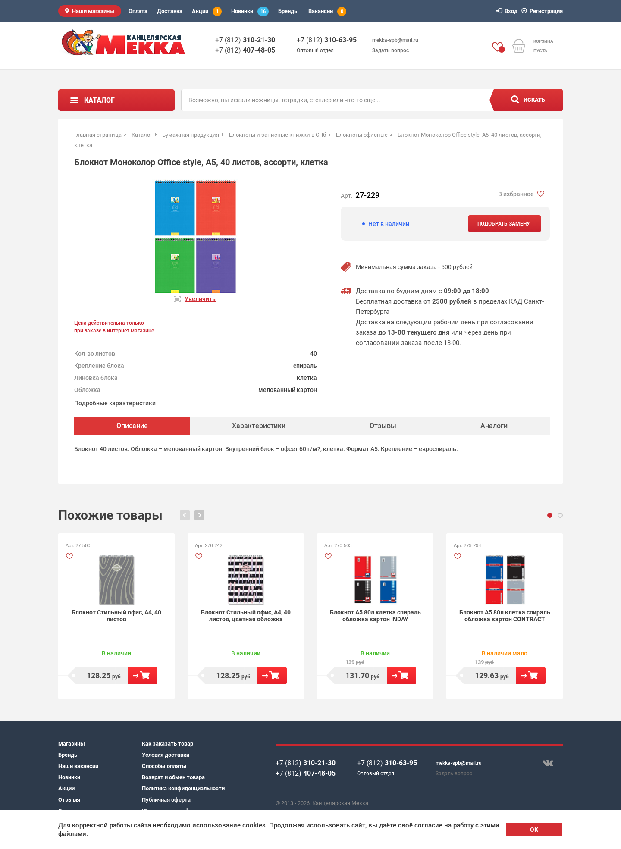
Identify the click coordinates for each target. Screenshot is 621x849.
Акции (207, 11)
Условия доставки (165, 755)
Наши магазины (93, 11)
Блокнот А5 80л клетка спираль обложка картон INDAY (375, 616)
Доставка (169, 11)
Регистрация (543, 11)
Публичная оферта (166, 799)
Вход (508, 11)
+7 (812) (245, 40)
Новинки (250, 11)
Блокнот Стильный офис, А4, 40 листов (116, 616)
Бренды (288, 11)
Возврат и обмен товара (173, 777)
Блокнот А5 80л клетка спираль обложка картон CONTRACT (504, 616)
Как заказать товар (167, 743)
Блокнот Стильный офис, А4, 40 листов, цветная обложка (246, 616)
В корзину (142, 675)
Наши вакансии (78, 766)
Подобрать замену (503, 224)
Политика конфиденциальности (183, 788)
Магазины (71, 743)
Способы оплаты (164, 766)
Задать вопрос (390, 50)
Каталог (99, 100)
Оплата (138, 11)
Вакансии (327, 11)
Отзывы (69, 799)
